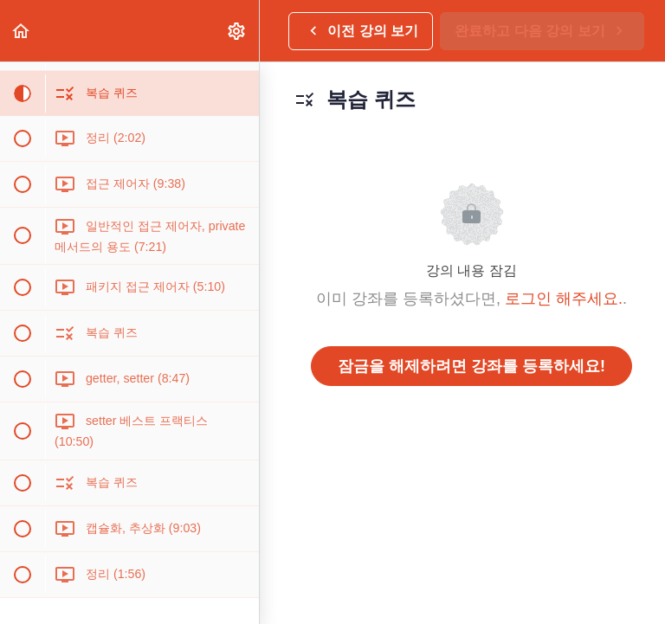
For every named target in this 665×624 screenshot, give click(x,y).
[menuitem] (237, 30)
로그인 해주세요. (564, 298)
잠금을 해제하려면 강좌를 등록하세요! (471, 366)
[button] (21, 30)
